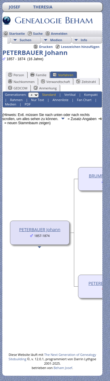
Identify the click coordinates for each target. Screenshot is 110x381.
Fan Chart (84, 100)
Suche (38, 33)
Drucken (46, 46)
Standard (49, 94)
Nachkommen (21, 81)
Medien (56, 40)
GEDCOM (17, 88)
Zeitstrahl (86, 81)
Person (16, 74)
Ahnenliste (60, 100)
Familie (38, 74)
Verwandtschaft (55, 81)
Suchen (25, 40)
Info (84, 40)
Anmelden (59, 33)
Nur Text (37, 100)
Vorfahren (63, 74)
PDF (28, 104)
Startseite (17, 33)
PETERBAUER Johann (39, 229)
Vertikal (70, 94)
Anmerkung (45, 88)
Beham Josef (62, 368)
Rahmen (16, 100)
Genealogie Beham (53, 20)
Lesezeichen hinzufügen (80, 46)
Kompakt (91, 94)
